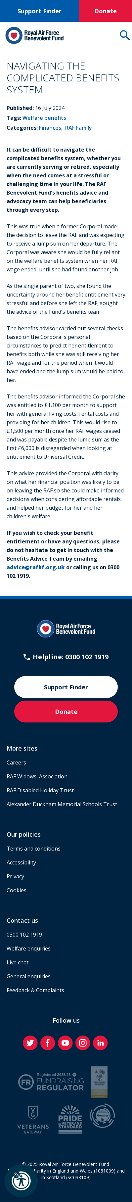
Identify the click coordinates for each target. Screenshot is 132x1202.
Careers (16, 762)
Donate (105, 11)
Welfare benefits (44, 117)
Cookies (16, 890)
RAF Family (78, 127)
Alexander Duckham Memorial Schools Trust (62, 804)
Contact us (22, 920)
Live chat (17, 962)
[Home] (34, 35)
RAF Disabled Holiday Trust (40, 790)
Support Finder (40, 11)
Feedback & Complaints (35, 990)
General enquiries (29, 976)
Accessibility (21, 862)
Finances (50, 127)
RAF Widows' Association (37, 776)
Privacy (15, 876)
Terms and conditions (34, 848)
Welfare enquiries (29, 948)
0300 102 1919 (24, 934)
